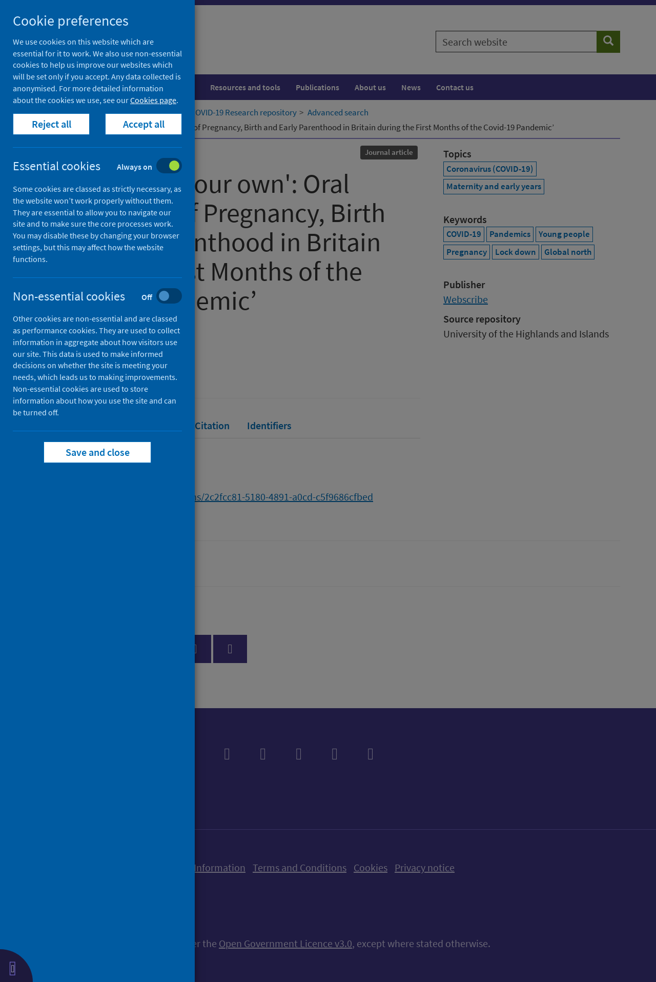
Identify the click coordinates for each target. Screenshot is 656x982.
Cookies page (153, 100)
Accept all (144, 123)
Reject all (51, 123)
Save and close (98, 452)
